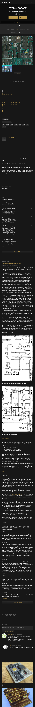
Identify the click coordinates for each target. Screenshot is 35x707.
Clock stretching (5, 438)
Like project (23, 17)
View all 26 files (17, 251)
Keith (17, 14)
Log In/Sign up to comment (8, 631)
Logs (28, 29)
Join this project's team (7, 94)
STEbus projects (10, 137)
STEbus (4, 126)
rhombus (4, 684)
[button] (32, 2)
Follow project (13, 17)
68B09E (7, 124)
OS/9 (20, 124)
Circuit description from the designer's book (11, 263)
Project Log (4, 471)
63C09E (16, 124)
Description (6, 29)
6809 (3, 124)
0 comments (14, 265)
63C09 (12, 124)
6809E (24, 124)
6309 (27, 124)
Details (12, 29)
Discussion (21, 32)
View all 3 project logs (17, 602)
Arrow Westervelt (6, 686)
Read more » (5, 598)
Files (16, 29)
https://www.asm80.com (16, 494)
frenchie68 (10, 634)
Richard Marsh (6, 92)
